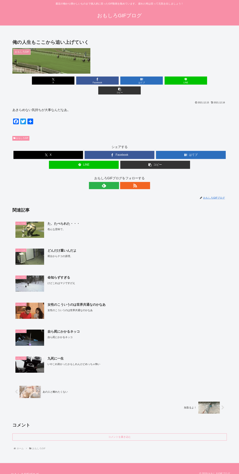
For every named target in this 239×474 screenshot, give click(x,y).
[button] (191, 81)
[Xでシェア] (47, 81)
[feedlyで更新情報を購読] (115, 175)
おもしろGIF (21, 128)
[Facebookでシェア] (83, 81)
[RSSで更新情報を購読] (123, 175)
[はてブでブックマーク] (119, 81)
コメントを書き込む (119, 427)
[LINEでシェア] (155, 81)
